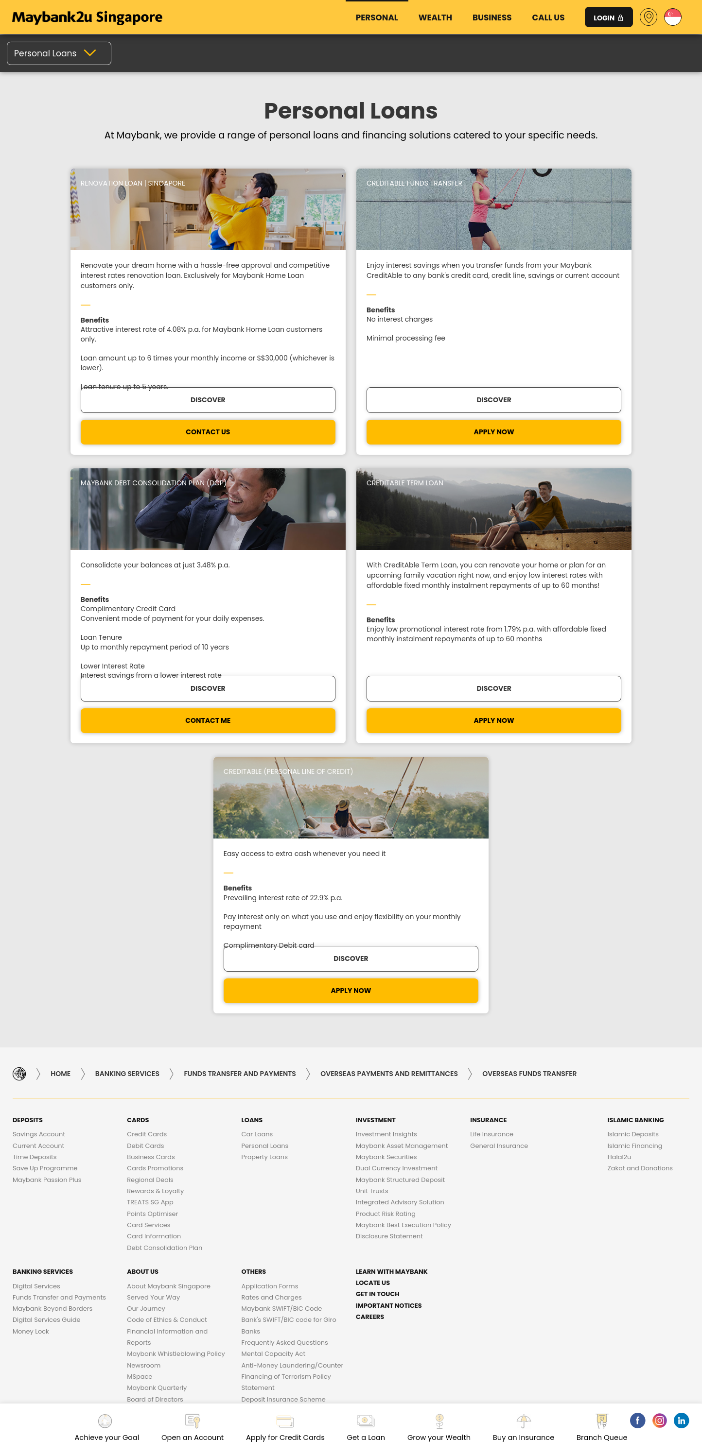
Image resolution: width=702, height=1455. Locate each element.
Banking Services (127, 858)
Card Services (148, 1009)
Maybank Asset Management (402, 930)
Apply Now (609, 474)
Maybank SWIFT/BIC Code (282, 1093)
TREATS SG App (150, 987)
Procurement (426, 1263)
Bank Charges (138, 1263)
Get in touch (378, 1078)
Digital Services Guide (47, 1104)
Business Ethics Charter (340, 1263)
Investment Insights (386, 919)
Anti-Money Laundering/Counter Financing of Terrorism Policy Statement (293, 1162)
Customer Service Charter (230, 1263)
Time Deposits (35, 941)
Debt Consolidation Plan (164, 1032)
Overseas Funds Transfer (529, 858)
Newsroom (143, 1150)
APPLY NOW (265, 474)
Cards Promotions (155, 953)
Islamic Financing (635, 930)
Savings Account (39, 919)
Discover (92, 441)
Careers (370, 1101)
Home (60, 858)
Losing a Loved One (272, 1195)
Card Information (154, 1021)
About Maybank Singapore (169, 1071)
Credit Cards (147, 919)
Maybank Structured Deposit (400, 964)
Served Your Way (153, 1082)
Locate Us (373, 1067)
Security (591, 1263)
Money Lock (31, 1116)
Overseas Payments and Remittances (389, 858)
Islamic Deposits (633, 919)
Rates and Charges (272, 1082)
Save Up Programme (45, 953)
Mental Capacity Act (274, 1138)
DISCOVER (264, 441)
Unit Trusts (372, 975)
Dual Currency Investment (397, 953)
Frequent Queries (62, 1263)
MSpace (139, 1161)
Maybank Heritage (155, 1206)
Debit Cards (145, 930)
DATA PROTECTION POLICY (513, 1263)
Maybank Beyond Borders (52, 1093)
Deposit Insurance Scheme (284, 1184)
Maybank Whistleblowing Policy (176, 1138)
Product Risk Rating (386, 998)
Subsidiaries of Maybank (165, 1195)
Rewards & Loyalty (155, 975)
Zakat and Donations (640, 953)
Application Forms (270, 1071)
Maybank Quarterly (157, 1172)
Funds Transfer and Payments (240, 858)
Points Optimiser (152, 998)
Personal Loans (265, 930)
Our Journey (146, 1093)
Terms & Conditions (383, 1282)
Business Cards (151, 941)
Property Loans (265, 941)
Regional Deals (150, 964)
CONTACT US (92, 474)
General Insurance (499, 930)
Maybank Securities (386, 941)
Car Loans (257, 919)
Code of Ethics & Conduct (167, 1104)
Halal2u (620, 941)
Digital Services (36, 1071)
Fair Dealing (306, 1282)
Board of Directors (155, 1184)
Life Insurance (491, 919)
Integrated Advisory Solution (400, 987)
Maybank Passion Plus (47, 964)
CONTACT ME (436, 474)
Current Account (38, 930)
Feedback (643, 1263)
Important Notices (389, 1090)
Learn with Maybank (392, 1056)
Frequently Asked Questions (285, 1127)
